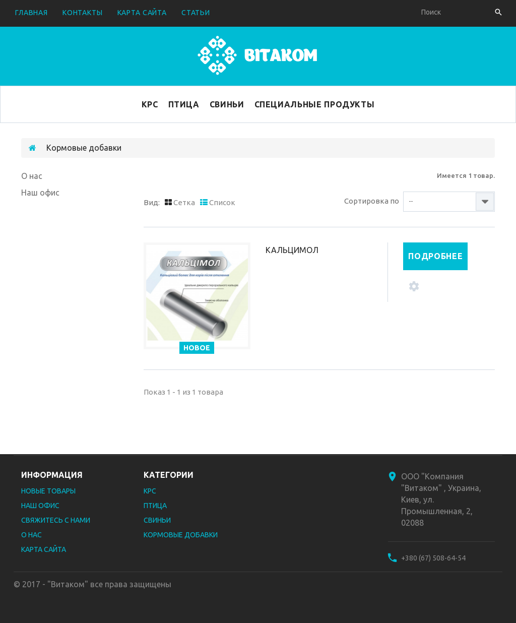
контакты (82, 13)
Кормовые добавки (181, 535)
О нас (31, 175)
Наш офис (40, 192)
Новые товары (48, 491)
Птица (184, 104)
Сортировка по (371, 201)
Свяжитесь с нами (55, 520)
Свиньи (227, 104)
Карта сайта (43, 549)
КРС (150, 104)
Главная (31, 13)
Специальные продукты (314, 104)
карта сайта (142, 13)
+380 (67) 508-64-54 (433, 558)
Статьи (195, 13)
